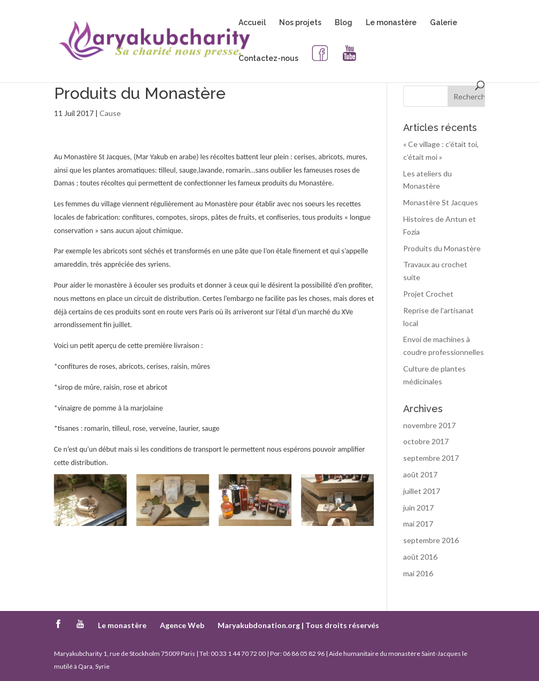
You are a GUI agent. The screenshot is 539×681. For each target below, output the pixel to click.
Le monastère (391, 23)
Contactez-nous (268, 59)
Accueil (252, 23)
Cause (110, 113)
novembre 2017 (429, 425)
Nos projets (300, 23)
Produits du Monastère (442, 248)
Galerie (443, 23)
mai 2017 (418, 523)
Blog (343, 23)
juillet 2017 (421, 491)
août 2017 (420, 474)
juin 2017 (418, 507)
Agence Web (182, 625)
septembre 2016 (431, 540)
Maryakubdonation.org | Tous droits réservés (298, 625)
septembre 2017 (431, 457)
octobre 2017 (426, 441)
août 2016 (420, 556)
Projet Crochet (428, 293)
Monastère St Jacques (440, 202)
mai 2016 (418, 573)
